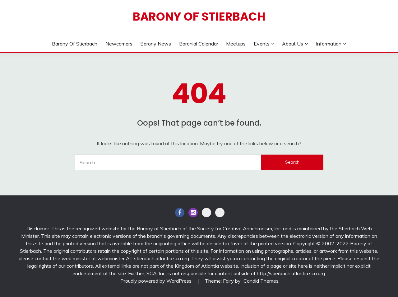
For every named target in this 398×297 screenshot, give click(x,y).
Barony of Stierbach (199, 16)
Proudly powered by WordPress (156, 281)
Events (262, 44)
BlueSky (219, 212)
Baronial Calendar (198, 44)
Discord (206, 212)
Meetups (236, 44)
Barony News (155, 44)
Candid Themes (261, 281)
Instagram (193, 212)
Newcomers (118, 44)
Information (328, 44)
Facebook (179, 212)
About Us (292, 44)
